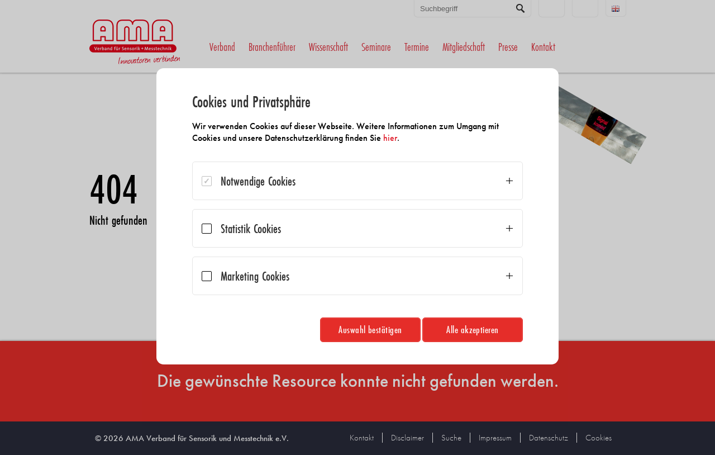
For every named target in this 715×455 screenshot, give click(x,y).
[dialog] (357, 216)
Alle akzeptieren (472, 329)
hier (390, 138)
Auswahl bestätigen (370, 329)
